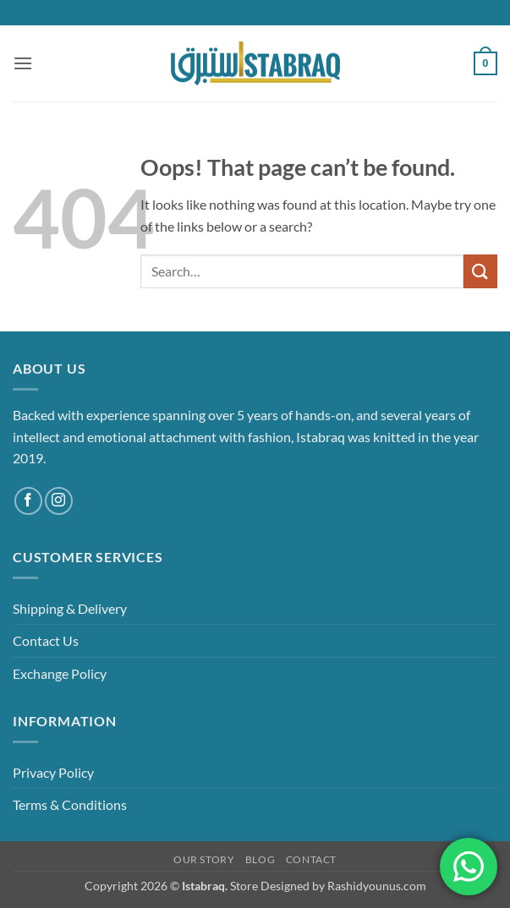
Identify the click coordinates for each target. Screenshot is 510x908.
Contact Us (46, 640)
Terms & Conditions (70, 804)
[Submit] (480, 270)
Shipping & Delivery (70, 608)
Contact (311, 859)
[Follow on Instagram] (59, 501)
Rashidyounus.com (376, 885)
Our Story (204, 859)
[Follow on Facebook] (28, 501)
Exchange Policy (60, 673)
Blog (260, 859)
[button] (23, 63)
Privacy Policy (53, 772)
